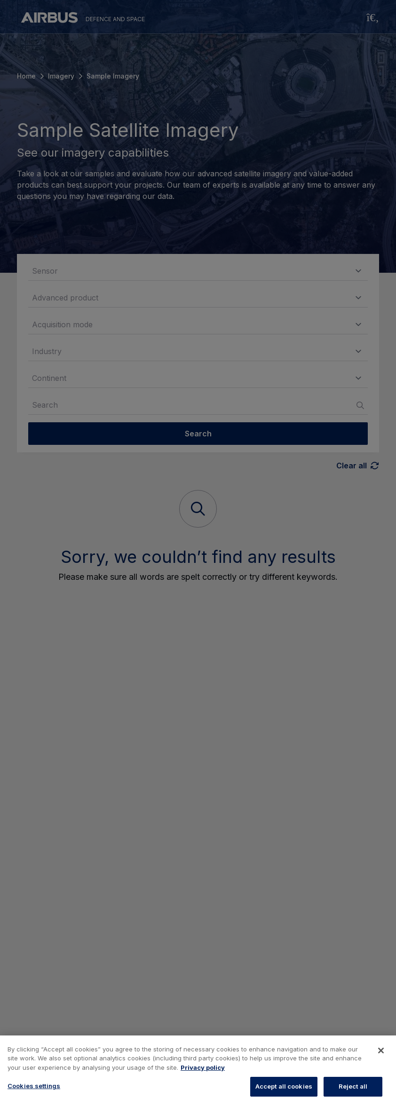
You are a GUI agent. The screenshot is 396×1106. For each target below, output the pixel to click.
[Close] (381, 1050)
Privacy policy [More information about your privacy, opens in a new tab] (203, 1067)
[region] (198, 1070)
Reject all (353, 1086)
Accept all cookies (283, 1086)
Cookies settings (34, 1086)
